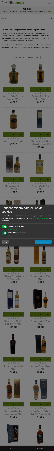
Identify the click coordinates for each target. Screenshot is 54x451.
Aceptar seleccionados (43, 242)
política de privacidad (41, 218)
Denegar (5, 242)
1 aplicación (12, 229)
